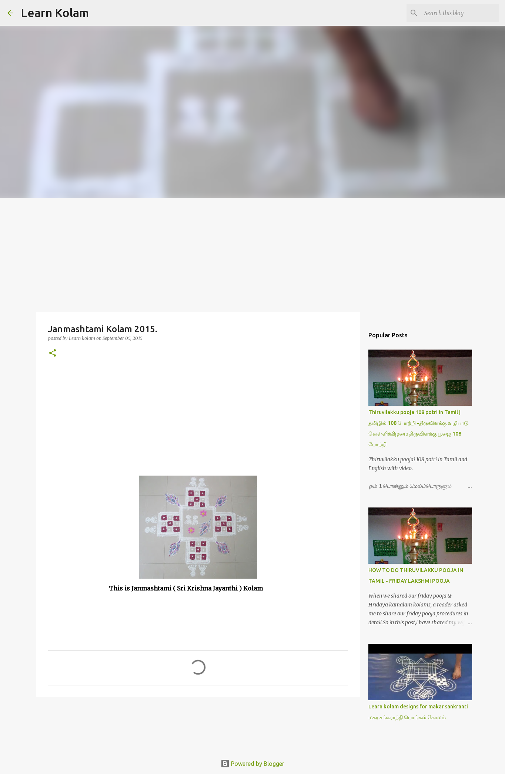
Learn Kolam (55, 12)
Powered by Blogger (252, 763)
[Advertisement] (252, 253)
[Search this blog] (460, 13)
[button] (52, 353)
